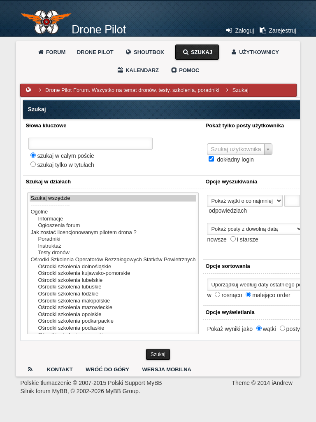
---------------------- (113, 205)
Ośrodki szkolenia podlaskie (113, 328)
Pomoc (185, 70)
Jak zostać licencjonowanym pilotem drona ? (113, 232)
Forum (51, 52)
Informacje (113, 219)
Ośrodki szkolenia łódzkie (113, 294)
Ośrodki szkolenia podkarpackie (113, 321)
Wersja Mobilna (166, 369)
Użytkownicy (254, 52)
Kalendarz (138, 70)
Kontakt (60, 369)
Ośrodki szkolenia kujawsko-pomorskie (113, 273)
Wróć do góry (107, 369)
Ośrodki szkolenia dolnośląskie (113, 266)
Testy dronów (113, 252)
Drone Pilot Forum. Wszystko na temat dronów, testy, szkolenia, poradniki (132, 90)
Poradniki (113, 239)
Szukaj (197, 52)
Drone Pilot (95, 52)
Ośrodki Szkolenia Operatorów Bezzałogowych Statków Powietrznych (113, 259)
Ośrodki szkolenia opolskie (113, 314)
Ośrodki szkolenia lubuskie (113, 287)
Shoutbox (144, 52)
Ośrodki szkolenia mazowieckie (113, 307)
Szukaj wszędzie (113, 198)
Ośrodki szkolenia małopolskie (113, 301)
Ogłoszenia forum (113, 225)
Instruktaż (113, 246)
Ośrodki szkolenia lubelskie (113, 280)
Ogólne (113, 212)
